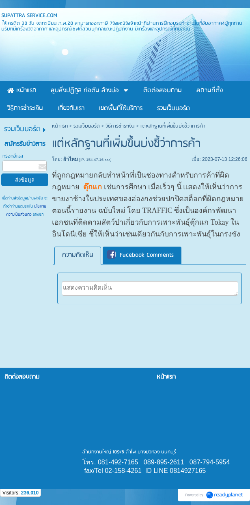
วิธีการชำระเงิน (120, 126)
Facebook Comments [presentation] (140, 255)
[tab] (77, 255)
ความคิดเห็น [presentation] (77, 255)
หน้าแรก (60, 126)
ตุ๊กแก (92, 187)
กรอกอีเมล (12, 156)
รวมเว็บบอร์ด (86, 126)
